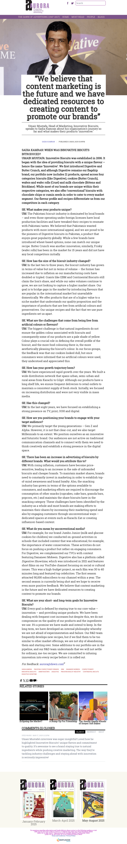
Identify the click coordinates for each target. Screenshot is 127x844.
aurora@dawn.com (52, 664)
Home (65, 16)
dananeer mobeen (73, 669)
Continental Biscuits (91, 671)
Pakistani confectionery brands (46, 669)
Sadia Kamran (48, 142)
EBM (62, 669)
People (91, 16)
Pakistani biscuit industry (71, 671)
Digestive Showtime (29, 674)
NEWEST (91, 731)
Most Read (78, 16)
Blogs (101, 16)
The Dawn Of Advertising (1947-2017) (39, 16)
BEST (101, 731)
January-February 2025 (33, 823)
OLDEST (80, 731)
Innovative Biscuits (29, 671)
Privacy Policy (70, 836)
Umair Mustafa (43, 671)
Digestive (55, 671)
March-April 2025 (63, 820)
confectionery (88, 669)
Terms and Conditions (58, 836)
